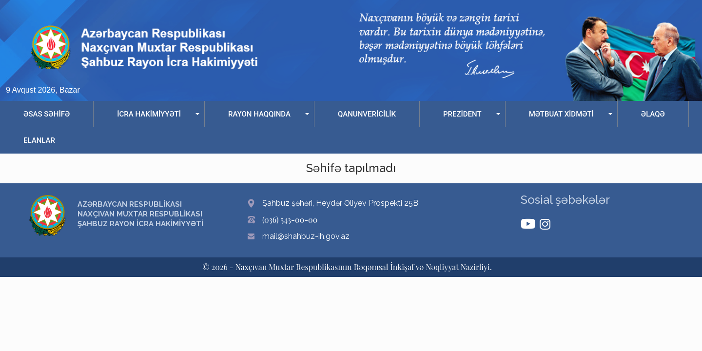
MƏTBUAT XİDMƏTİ (561, 114)
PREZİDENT (462, 114)
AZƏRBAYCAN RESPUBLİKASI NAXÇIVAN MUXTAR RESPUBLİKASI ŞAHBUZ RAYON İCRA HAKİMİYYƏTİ (140, 214)
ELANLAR (39, 140)
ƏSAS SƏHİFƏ (46, 114)
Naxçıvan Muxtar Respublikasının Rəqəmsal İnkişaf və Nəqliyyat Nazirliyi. (363, 267)
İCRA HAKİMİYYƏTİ (149, 114)
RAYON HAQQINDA (259, 114)
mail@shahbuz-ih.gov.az (306, 236)
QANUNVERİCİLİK (367, 114)
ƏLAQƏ (653, 114)
